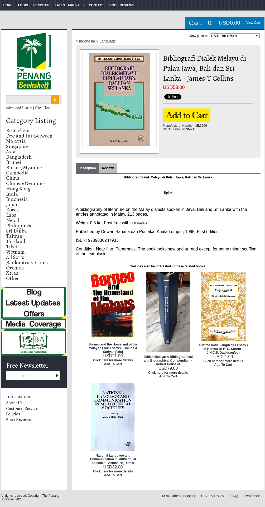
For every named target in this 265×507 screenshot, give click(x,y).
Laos (11, 215)
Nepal (12, 220)
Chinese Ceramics (26, 183)
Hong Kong (18, 188)
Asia (11, 151)
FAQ (234, 496)
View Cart (253, 23)
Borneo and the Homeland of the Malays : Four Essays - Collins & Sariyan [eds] (113, 348)
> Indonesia (85, 41)
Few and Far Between (29, 135)
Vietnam (15, 251)
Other (12, 278)
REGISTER (41, 5)
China (13, 178)
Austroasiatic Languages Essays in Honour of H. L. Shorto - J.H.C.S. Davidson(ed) (223, 348)
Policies (13, 414)
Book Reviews (18, 420)
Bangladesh (19, 156)
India (12, 193)
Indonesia (17, 199)
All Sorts (15, 257)
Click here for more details (113, 360)
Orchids (15, 267)
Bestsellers (17, 130)
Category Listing (31, 121)
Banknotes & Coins (27, 262)
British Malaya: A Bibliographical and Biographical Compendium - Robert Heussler (167, 360)
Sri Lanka (16, 230)
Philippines (18, 225)
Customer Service (22, 408)
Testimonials (254, 496)
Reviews (108, 168)
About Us (14, 403)
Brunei (13, 162)
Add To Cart (113, 364)
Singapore (17, 146)
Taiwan (14, 236)
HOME (8, 5)
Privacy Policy (212, 496)
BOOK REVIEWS (121, 5)
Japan (12, 204)
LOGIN (23, 5)
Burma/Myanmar (25, 167)
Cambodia (17, 172)
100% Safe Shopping (177, 496)
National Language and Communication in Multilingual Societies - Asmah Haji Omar (113, 459)
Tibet (11, 246)
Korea (12, 209)
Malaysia (16, 141)
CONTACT (96, 5)
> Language (106, 41)
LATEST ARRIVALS (69, 5)
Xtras (12, 273)
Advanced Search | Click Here (28, 107)
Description (87, 168)
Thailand (15, 241)
